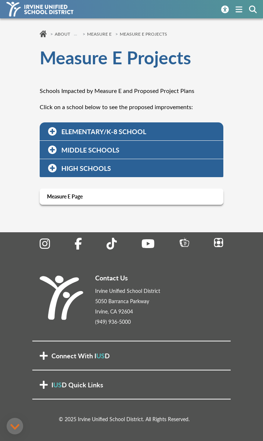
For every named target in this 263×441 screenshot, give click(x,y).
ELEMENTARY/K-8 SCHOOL (96, 131)
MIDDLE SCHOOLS (83, 149)
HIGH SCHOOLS (79, 168)
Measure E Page (65, 196)
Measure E (99, 34)
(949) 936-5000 (113, 321)
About (62, 34)
